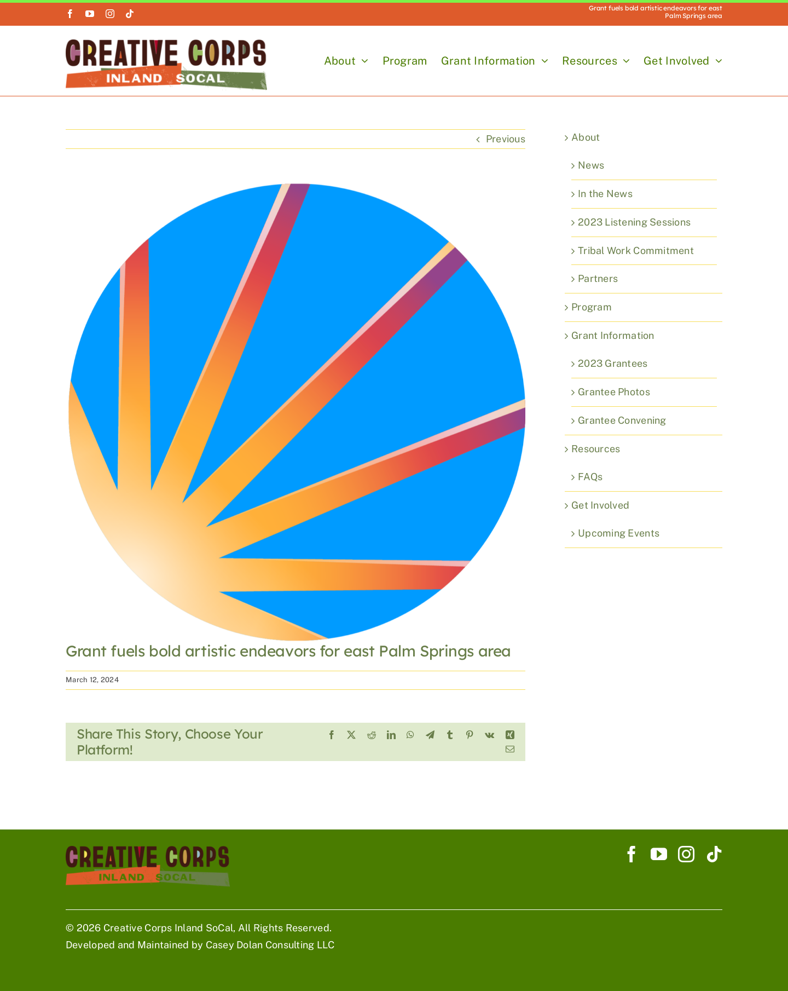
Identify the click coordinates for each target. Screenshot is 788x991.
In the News (605, 193)
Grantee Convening (622, 420)
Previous (505, 139)
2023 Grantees (613, 363)
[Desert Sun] (295, 412)
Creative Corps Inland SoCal (168, 928)
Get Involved (600, 505)
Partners (598, 278)
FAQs (590, 476)
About (585, 137)
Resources (595, 448)
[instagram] (110, 13)
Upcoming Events (618, 533)
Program (591, 307)
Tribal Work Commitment (636, 250)
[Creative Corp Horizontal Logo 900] (166, 44)
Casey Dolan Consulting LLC (270, 944)
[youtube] (89, 13)
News (591, 165)
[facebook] (70, 13)
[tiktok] (129, 13)
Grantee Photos (614, 391)
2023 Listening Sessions (634, 222)
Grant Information (612, 335)
